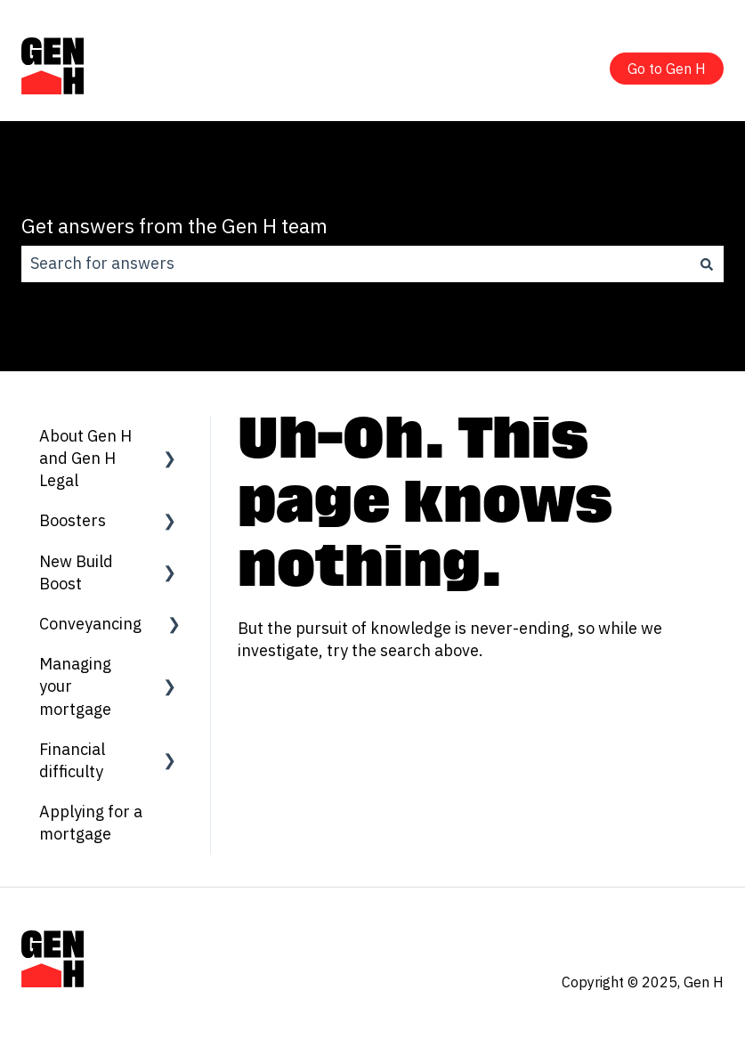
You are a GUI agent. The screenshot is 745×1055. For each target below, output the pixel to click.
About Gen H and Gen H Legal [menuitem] (85, 458)
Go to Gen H (667, 68)
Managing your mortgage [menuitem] (75, 685)
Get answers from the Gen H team (174, 225)
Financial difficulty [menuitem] (72, 760)
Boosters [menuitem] (72, 520)
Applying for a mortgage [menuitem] (90, 822)
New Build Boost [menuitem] (76, 572)
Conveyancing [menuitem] (90, 623)
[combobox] (355, 264)
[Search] (707, 264)
